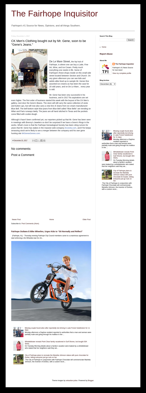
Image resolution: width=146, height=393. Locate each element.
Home (51, 220)
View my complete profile (121, 73)
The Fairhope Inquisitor (54, 13)
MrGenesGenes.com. (31, 133)
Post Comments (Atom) (30, 224)
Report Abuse (106, 54)
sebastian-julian (71, 380)
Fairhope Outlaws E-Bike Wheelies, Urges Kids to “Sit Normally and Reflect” (47, 231)
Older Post (87, 220)
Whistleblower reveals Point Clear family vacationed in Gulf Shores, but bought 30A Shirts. (123, 155)
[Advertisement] (117, 107)
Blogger (91, 380)
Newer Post (16, 220)
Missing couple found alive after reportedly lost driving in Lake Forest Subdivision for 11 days (123, 134)
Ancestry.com (71, 128)
